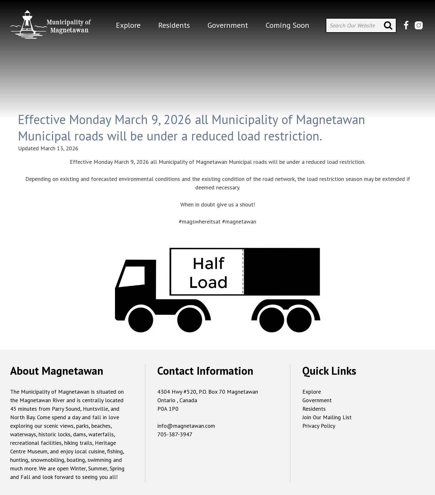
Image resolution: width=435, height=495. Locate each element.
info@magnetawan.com (186, 425)
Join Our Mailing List (327, 417)
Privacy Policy (318, 425)
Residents (314, 408)
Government (317, 400)
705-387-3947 (174, 434)
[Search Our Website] (361, 25)
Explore (311, 391)
